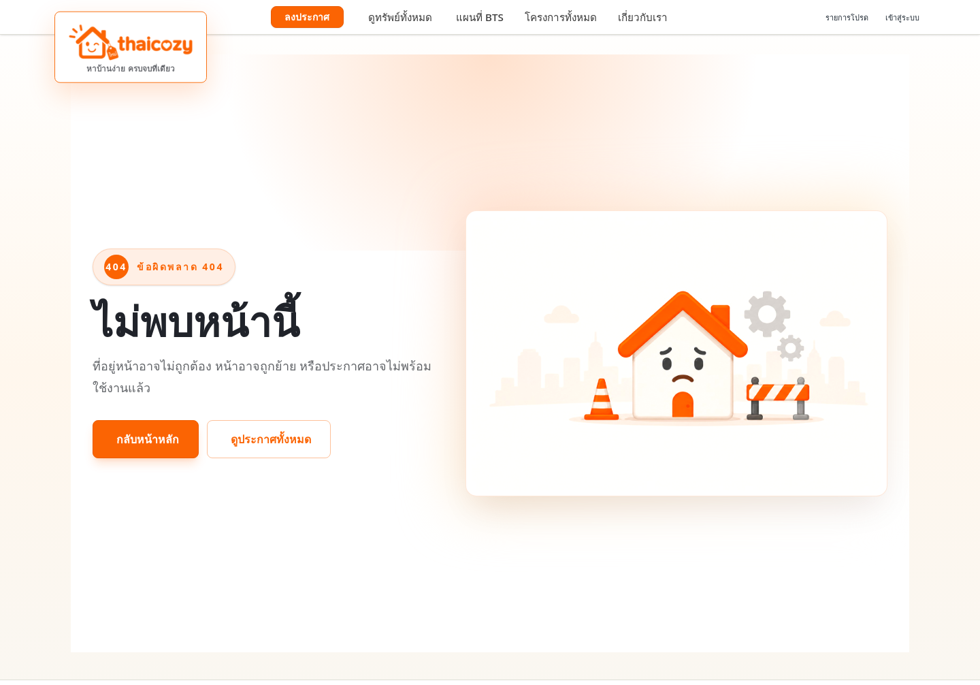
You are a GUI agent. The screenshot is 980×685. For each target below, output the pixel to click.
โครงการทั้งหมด (561, 17)
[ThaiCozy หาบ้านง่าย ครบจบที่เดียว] (130, 47)
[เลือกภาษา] (797, 17)
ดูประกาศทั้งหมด (271, 439)
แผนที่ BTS (480, 17)
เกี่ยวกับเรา (643, 17)
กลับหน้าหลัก (147, 439)
